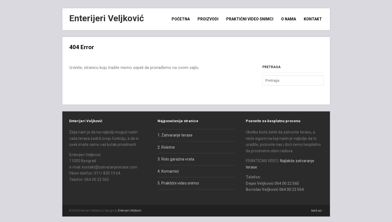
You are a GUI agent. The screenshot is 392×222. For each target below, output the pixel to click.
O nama (288, 19)
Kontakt (313, 19)
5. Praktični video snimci (178, 183)
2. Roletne (166, 147)
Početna (181, 19)
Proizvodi (208, 19)
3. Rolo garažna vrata (176, 159)
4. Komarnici (168, 171)
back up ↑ (317, 210)
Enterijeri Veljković (106, 18)
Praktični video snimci (249, 19)
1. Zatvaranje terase (175, 135)
